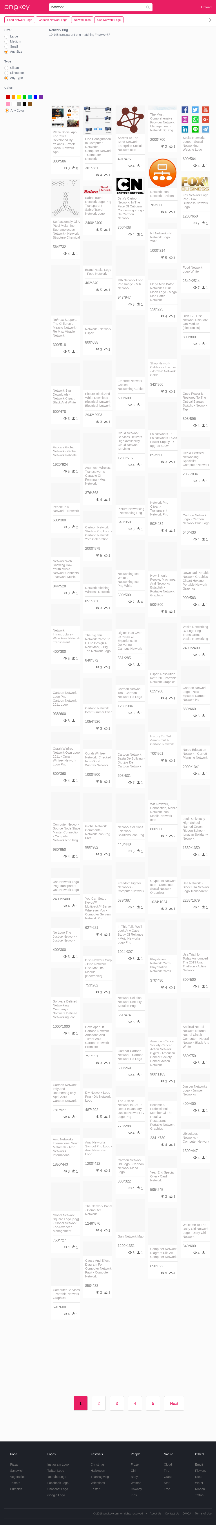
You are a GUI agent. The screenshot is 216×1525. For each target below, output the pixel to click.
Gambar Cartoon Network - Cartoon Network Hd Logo (130, 1055)
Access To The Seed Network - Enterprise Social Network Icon (130, 144)
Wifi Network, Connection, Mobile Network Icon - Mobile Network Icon (163, 812)
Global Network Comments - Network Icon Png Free (97, 832)
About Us (155, 1513)
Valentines (98, 1483)
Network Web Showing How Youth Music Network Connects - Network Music (66, 569)
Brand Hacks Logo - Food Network (98, 271)
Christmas (98, 1464)
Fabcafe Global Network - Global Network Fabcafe (65, 451)
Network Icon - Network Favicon (162, 194)
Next (174, 1403)
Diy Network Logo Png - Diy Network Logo (98, 1096)
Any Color (17, 110)
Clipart (14, 68)
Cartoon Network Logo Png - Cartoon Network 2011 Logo (65, 698)
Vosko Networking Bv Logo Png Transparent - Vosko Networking (195, 632)
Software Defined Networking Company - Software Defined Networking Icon (65, 1009)
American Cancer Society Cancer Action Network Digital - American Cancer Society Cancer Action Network (162, 1053)
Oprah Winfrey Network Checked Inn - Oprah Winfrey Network (98, 759)
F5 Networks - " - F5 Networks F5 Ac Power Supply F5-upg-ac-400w (163, 440)
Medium (15, 41)
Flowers (200, 1470)
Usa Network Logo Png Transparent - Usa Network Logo (66, 886)
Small (14, 46)
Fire (166, 1470)
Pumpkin (16, 1489)
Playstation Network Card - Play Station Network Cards (161, 965)
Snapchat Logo (57, 1489)
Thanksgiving (100, 1477)
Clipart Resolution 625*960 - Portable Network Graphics (163, 678)
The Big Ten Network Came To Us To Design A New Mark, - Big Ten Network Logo (98, 643)
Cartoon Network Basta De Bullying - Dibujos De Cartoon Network (131, 760)
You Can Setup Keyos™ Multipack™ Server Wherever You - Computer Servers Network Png (98, 908)
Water (199, 1483)
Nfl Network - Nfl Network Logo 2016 (161, 237)
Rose (198, 1477)
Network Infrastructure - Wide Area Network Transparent (66, 636)
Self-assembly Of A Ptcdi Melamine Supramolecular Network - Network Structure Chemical (66, 229)
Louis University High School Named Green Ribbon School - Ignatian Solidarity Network (195, 828)
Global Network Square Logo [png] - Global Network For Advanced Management (66, 1223)
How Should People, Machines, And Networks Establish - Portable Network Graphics (163, 585)
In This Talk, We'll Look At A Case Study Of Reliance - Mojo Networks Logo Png (130, 934)
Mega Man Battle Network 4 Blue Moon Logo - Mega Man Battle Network (163, 292)
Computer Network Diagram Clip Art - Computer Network (163, 1253)
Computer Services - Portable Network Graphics (66, 1294)
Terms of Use (203, 1513)
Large (14, 36)
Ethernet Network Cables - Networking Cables (131, 385)
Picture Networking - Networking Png (131, 511)
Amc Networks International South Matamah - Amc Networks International (66, 1147)
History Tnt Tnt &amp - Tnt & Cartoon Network (162, 740)
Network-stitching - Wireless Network (98, 590)
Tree (167, 1489)
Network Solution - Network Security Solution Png (131, 1002)
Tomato (15, 1483)
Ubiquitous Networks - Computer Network (196, 1137)
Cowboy (136, 1489)
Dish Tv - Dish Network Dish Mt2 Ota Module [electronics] (195, 322)
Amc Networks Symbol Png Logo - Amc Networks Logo (98, 1148)
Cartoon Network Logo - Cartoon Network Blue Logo (196, 519)
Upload (206, 7)
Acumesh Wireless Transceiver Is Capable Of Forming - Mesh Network (98, 475)
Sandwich (17, 1470)
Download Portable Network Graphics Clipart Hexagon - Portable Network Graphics (196, 580)
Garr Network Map (131, 1236)
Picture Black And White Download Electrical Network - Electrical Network (99, 399)
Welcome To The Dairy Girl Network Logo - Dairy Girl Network (196, 1230)
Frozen (135, 1464)
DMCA (187, 1513)
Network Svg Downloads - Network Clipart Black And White (64, 396)
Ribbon (200, 1489)
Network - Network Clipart (98, 331)
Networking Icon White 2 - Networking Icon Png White (129, 579)
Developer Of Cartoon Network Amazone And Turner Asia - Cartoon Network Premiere (97, 1037)
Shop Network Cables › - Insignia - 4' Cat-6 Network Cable (163, 369)
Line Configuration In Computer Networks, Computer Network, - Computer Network (99, 149)
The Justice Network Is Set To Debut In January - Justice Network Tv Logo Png (131, 1108)
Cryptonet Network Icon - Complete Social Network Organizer (163, 886)
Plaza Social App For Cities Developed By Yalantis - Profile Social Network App (65, 142)
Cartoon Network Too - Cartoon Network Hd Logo (130, 693)
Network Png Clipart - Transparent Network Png (159, 508)
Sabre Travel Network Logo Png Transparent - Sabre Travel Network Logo (98, 205)
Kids (134, 1495)
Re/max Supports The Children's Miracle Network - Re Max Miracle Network (65, 327)
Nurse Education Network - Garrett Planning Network (195, 753)
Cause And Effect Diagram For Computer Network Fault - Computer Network (98, 1268)
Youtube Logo (56, 1477)
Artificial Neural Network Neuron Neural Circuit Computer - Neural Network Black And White (196, 1036)
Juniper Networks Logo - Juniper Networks (195, 1090)
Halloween (98, 1470)
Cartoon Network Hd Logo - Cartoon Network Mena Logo (131, 1166)
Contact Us (172, 1513)
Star (167, 1483)
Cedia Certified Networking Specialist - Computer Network (196, 459)
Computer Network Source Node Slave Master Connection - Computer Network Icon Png (66, 832)
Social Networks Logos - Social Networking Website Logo (194, 143)
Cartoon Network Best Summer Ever (98, 710)
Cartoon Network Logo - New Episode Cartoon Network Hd (195, 693)
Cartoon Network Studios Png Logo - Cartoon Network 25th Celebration (98, 533)
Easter (95, 1489)
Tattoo (199, 1495)
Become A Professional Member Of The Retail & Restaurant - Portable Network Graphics (162, 1116)
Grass (168, 1477)
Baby (134, 1477)
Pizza (14, 1464)
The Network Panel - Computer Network (98, 1210)
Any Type (16, 78)
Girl (133, 1470)
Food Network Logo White (193, 269)
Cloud (168, 1464)
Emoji (199, 1464)
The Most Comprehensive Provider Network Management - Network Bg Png (162, 122)
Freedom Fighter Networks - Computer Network (131, 887)
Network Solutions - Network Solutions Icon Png (131, 831)
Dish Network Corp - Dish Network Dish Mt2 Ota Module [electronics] (98, 968)
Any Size (16, 51)
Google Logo (56, 1495)
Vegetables (17, 1477)
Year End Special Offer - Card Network (162, 1176)
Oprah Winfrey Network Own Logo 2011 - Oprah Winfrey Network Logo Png (66, 756)
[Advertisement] (130, 72)
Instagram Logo (58, 1464)
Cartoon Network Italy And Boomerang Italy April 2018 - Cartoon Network (65, 1092)
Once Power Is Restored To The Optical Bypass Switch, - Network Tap (195, 401)
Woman (136, 1483)
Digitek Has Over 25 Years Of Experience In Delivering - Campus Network (130, 640)
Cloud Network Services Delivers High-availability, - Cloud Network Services (130, 441)
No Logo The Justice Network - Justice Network (65, 936)
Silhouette (17, 73)
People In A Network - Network (66, 509)
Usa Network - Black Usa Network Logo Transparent (196, 887)
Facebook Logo (58, 1483)
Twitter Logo (55, 1470)
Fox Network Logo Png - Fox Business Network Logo (196, 201)
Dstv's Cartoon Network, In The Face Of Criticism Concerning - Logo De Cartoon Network (131, 208)
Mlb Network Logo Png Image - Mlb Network (130, 284)
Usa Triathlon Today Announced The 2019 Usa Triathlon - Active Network (195, 962)
